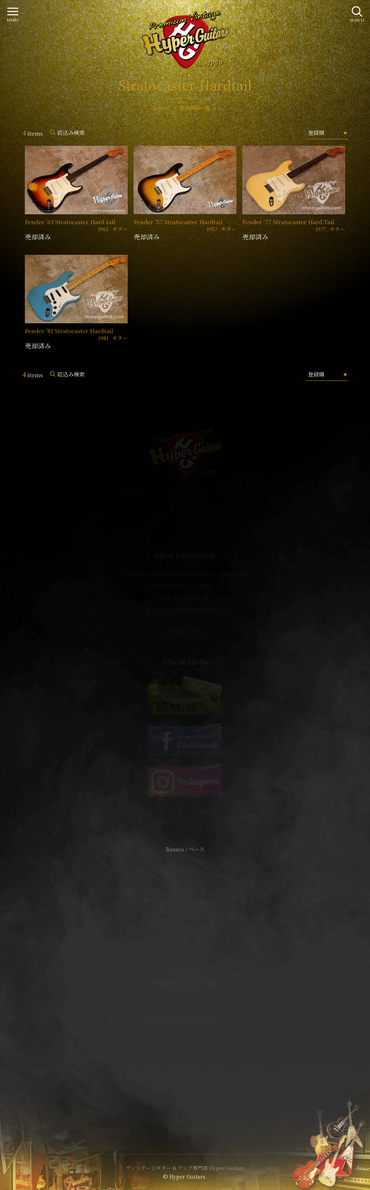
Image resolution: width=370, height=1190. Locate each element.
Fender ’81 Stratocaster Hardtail (69, 331)
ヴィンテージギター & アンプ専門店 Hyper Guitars (185, 1167)
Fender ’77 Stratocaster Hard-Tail (288, 222)
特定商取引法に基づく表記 (185, 982)
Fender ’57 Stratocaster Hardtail (178, 222)
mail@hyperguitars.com (196, 609)
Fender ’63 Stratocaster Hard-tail (70, 222)
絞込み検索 (71, 132)
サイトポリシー (185, 971)
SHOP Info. (185, 631)
